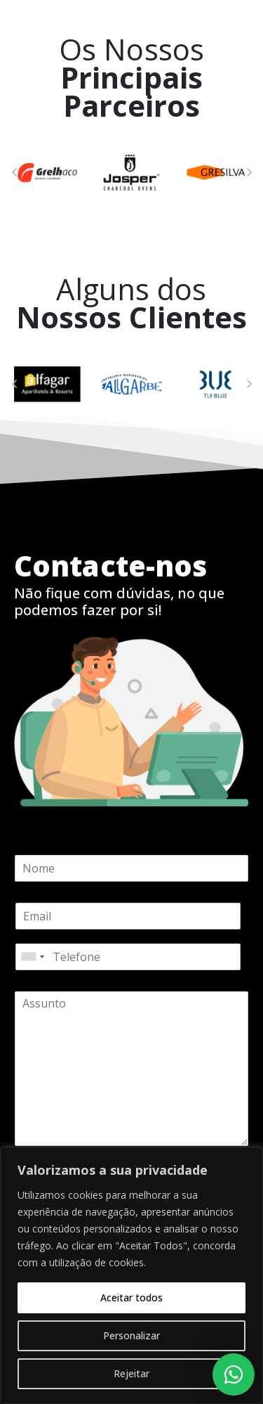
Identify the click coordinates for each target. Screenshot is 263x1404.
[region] (131, 1275)
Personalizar (131, 1335)
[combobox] (32, 957)
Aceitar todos (131, 1297)
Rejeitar (131, 1373)
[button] (14, 172)
